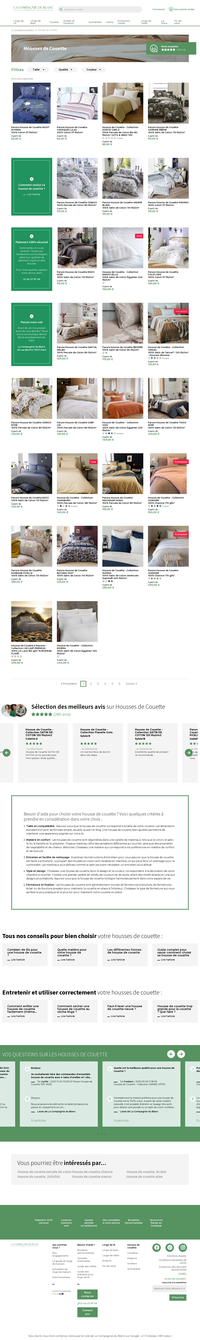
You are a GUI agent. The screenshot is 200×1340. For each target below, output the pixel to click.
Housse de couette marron (92, 1176)
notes (165, 1336)
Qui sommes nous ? (59, 1246)
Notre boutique (61, 1277)
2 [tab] (99, 1135)
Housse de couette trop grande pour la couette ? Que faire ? (174, 1009)
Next (189, 753)
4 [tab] (106, 1135)
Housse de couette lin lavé (146, 1171)
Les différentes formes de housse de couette (124, 951)
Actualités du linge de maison (61, 1270)
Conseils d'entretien (83, 1259)
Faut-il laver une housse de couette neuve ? (124, 1008)
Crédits (182, 1273)
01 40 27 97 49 (87, 1303)
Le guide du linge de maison (62, 1262)
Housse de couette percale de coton (44, 1171)
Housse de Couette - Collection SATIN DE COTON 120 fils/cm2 (39, 732)
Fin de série (109, 1266)
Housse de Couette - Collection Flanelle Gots (96, 731)
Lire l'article (33, 194)
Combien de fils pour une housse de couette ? (24, 952)
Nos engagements (60, 1254)
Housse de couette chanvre (92, 1171)
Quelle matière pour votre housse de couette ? (72, 952)
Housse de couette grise (144, 1176)
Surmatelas (133, 1268)
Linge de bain (110, 1250)
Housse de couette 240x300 (38, 1176)
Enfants (106, 1260)
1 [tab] (95, 1135)
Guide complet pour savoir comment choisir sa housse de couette (174, 952)
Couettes (132, 1253)
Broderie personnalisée (85, 1251)
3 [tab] (102, 1135)
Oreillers (132, 1263)
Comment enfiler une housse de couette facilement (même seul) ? (23, 1009)
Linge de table (110, 1255)
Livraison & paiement (62, 1292)
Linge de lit (108, 1244)
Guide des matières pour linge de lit (85, 1274)
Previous (6, 753)
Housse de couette (133, 1246)
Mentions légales (176, 1255)
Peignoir (132, 1258)
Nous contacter (87, 1294)
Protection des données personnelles (172, 1268)
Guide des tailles (86, 1266)
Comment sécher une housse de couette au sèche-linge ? (73, 1009)
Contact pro (87, 1312)
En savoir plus (38, 1120)
